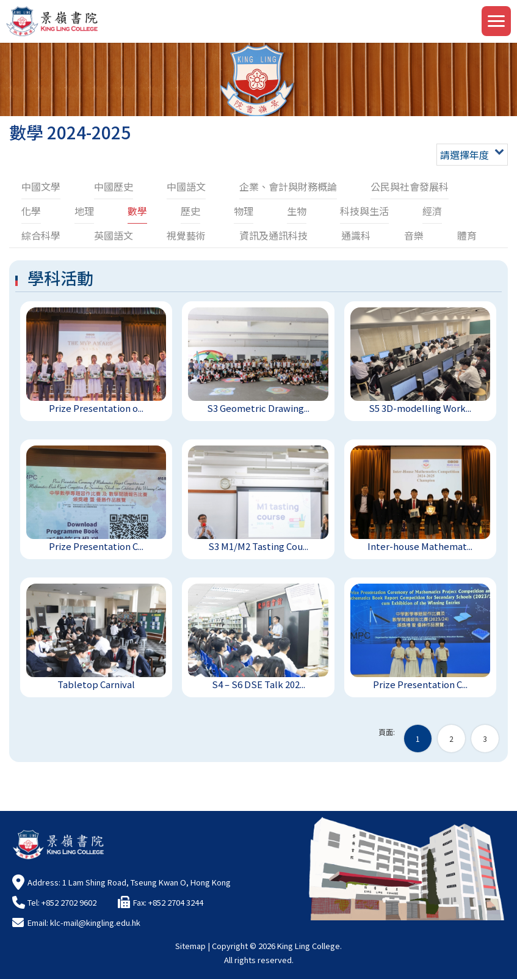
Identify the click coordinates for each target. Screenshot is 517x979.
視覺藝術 (186, 235)
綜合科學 (40, 235)
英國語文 (113, 235)
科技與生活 (364, 211)
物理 (243, 211)
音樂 (414, 235)
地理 (84, 211)
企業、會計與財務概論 (288, 186)
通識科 (356, 235)
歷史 (190, 211)
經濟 (432, 211)
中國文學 (40, 186)
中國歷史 (113, 186)
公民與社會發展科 (410, 186)
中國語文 (186, 186)
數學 (137, 211)
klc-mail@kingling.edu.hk (95, 922)
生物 (296, 211)
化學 (31, 211)
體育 (467, 235)
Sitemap (190, 946)
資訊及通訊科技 (273, 235)
